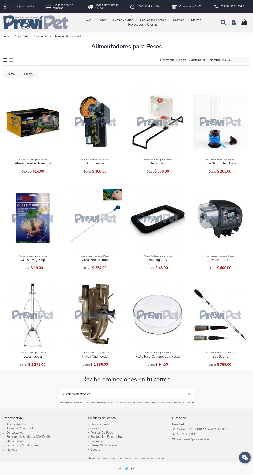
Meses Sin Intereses (104, 445)
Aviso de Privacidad (19, 428)
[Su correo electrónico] (122, 394)
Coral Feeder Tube (95, 260)
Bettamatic (158, 163)
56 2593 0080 (187, 434)
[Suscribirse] (189, 394)
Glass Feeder (32, 356)
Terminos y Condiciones (22, 445)
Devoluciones (100, 424)
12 (244, 60)
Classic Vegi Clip (33, 260)
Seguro (95, 449)
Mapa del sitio (15, 441)
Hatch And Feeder (95, 356)
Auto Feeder (95, 163)
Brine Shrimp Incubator (220, 163)
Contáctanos (14, 432)
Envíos (95, 428)
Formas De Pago (102, 432)
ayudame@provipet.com (193, 439)
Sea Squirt (220, 356)
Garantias (97, 441)
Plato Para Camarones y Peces (158, 356)
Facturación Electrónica (106, 436)
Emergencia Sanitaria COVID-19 (28, 436)
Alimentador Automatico (33, 163)
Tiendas (11, 449)
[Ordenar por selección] (222, 60)
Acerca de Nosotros (19, 424)
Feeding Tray (157, 260)
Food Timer (220, 260)
